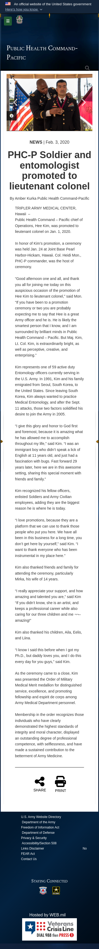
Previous (16, 102)
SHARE (39, 784)
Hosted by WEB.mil (47, 915)
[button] (24, 9)
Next (83, 102)
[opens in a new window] (43, 890)
